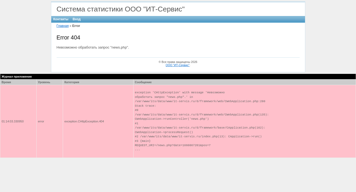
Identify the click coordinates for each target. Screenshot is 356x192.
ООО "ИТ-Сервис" (178, 65)
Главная (63, 26)
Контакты (61, 19)
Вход (77, 19)
